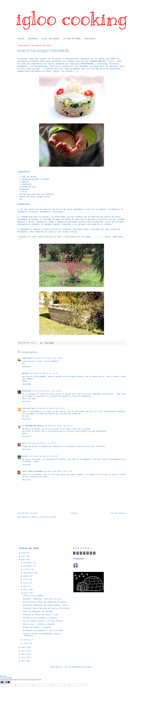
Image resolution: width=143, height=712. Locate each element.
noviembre (28, 566)
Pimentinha (27, 358)
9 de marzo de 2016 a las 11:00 (47, 358)
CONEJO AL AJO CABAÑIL (33, 596)
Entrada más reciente (27, 513)
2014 (23, 651)
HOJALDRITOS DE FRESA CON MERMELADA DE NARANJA (45, 602)
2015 (23, 647)
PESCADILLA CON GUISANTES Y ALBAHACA (40, 618)
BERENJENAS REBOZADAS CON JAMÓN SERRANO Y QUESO (45, 605)
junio (26, 583)
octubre (27, 569)
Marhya (25, 373)
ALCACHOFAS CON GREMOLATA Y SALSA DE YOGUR (43, 631)
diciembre (28, 563)
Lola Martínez (28, 408)
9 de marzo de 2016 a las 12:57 (50, 408)
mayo (25, 586)
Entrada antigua (117, 513)
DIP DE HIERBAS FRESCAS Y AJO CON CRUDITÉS (43, 621)
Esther (25, 456)
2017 (23, 556)
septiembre (28, 573)
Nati (24, 443)
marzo (26, 593)
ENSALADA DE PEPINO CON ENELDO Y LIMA (40, 615)
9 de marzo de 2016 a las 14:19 (57, 426)
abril (26, 590)
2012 (23, 658)
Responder (26, 367)
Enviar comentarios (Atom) (44, 517)
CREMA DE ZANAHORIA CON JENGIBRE (38, 612)
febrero (27, 640)
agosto (26, 576)
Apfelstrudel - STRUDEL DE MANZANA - (40, 624)
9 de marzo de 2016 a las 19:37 (41, 443)
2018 (23, 553)
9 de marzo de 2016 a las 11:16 (43, 373)
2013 (23, 654)
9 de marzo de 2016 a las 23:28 (57, 471)
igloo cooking (71, 18)
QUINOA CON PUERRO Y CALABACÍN (37, 627)
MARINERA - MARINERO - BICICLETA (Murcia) (42, 599)
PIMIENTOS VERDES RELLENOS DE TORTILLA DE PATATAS (46, 608)
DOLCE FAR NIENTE (50, 39)
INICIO (21, 39)
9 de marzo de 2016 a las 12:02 (46, 391)
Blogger (88, 667)
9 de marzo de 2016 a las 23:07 (43, 456)
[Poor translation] (7, 682)
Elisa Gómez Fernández (32, 471)
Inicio (74, 513)
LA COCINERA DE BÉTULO (32, 426)
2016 (23, 560)
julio (26, 579)
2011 (23, 661)
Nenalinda (26, 391)
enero (26, 643)
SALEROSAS (33, 39)
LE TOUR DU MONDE (72, 39)
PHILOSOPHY (90, 39)
